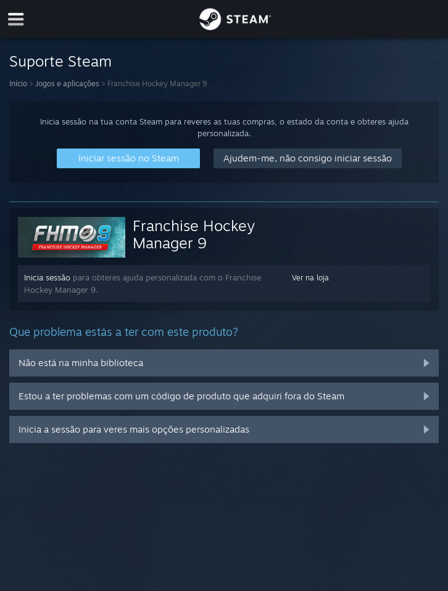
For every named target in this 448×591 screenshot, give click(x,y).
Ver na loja (310, 277)
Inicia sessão (47, 277)
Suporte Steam (60, 61)
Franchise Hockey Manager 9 (194, 234)
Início (18, 83)
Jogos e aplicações (67, 83)
